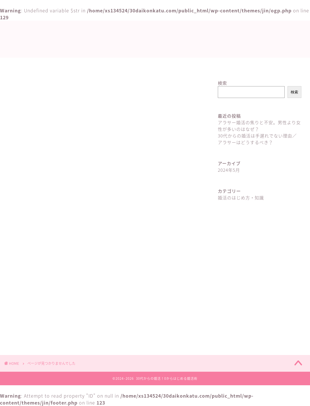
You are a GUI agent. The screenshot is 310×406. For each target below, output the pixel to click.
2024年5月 (229, 170)
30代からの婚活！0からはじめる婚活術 (155, 40)
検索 (222, 83)
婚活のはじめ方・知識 (168, 64)
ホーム (126, 64)
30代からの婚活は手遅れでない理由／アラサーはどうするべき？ (257, 139)
